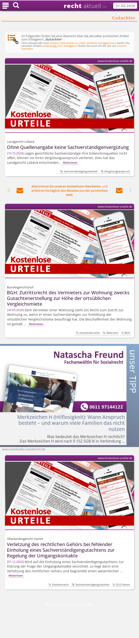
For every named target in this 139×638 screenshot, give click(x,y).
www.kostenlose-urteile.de (115, 61)
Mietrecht (112, 332)
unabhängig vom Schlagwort (59, 46)
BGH (127, 332)
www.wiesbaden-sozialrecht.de (23, 449)
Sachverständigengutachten (81, 171)
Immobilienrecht (89, 332)
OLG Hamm (123, 584)
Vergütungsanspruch (117, 171)
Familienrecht (60, 584)
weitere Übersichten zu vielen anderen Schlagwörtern (83, 43)
